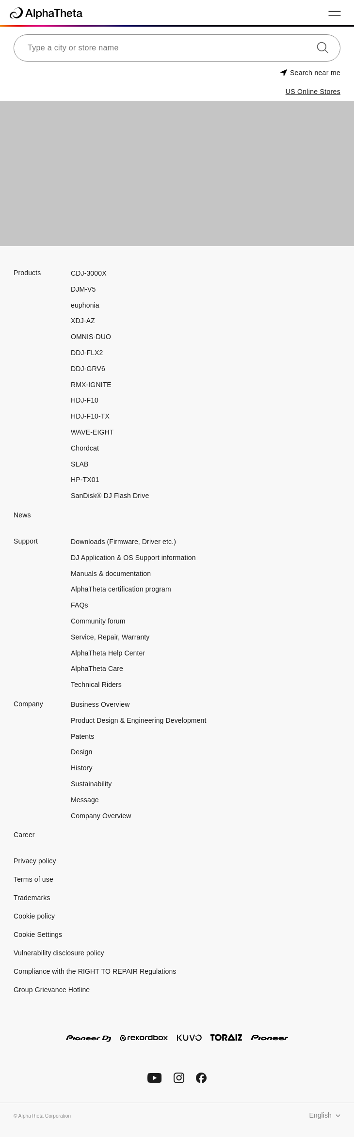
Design (81, 752)
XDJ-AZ (83, 321)
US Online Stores (313, 91)
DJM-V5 (83, 289)
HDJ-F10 (84, 400)
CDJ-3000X (89, 273)
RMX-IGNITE (91, 385)
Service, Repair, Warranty (110, 637)
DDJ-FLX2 (87, 353)
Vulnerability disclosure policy (59, 953)
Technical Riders (96, 684)
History (82, 768)
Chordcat (85, 448)
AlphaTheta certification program (121, 589)
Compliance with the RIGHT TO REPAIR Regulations (95, 971)
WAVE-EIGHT (92, 432)
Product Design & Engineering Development (140, 720)
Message (85, 800)
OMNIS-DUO (91, 337)
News (22, 515)
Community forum (98, 621)
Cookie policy (34, 916)
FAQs (79, 605)
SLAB (79, 464)
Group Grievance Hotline (52, 989)
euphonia (85, 305)
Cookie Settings (38, 934)
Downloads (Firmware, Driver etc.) (123, 541)
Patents (82, 736)
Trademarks (32, 897)
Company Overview (101, 816)
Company (28, 704)
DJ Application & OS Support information (133, 557)
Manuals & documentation (111, 573)
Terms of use (33, 879)
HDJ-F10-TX (90, 416)
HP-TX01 (85, 479)
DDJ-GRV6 (88, 369)
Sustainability (91, 784)
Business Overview (100, 704)
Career (24, 834)
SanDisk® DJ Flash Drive (110, 495)
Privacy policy (35, 860)
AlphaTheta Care (97, 668)
